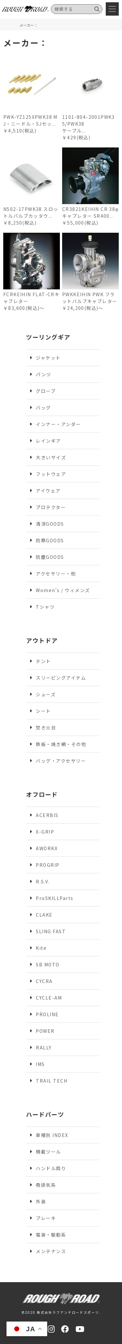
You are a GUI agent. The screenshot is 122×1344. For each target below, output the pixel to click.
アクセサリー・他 (56, 573)
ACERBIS (47, 815)
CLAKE (44, 914)
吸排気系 (46, 1185)
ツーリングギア (48, 337)
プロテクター (51, 507)
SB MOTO (48, 964)
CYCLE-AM (49, 997)
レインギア (48, 440)
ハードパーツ (45, 1114)
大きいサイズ (51, 457)
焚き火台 (46, 727)
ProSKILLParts (55, 898)
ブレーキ (46, 1218)
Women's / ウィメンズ (63, 590)
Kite (41, 948)
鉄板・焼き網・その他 (61, 744)
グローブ (46, 391)
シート (43, 711)
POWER (45, 1031)
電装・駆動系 (51, 1234)
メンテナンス (51, 1251)
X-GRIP (45, 831)
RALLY (44, 1047)
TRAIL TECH (51, 1080)
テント (43, 661)
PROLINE (47, 1014)
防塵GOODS (50, 557)
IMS (40, 1064)
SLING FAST (51, 931)
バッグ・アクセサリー (61, 760)
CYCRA (44, 981)
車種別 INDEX (52, 1135)
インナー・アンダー (58, 424)
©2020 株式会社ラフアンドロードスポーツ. (61, 1312)
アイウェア (48, 490)
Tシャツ (45, 606)
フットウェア (51, 474)
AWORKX (47, 848)
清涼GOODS (50, 523)
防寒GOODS (50, 540)
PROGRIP (48, 865)
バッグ (43, 407)
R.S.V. (42, 881)
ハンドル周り (51, 1168)
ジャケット (48, 357)
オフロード (42, 794)
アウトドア (42, 640)
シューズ (46, 694)
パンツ (43, 374)
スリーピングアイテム (61, 677)
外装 (41, 1201)
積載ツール (48, 1151)
